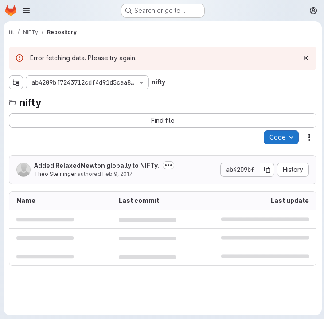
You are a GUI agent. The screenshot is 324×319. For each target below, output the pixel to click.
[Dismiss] (304, 58)
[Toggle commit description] (168, 165)
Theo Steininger (55, 174)
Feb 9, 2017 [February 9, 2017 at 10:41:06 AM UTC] (117, 174)
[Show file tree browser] (16, 82)
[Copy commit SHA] (266, 170)
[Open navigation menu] (26, 11)
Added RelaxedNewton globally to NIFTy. (96, 165)
